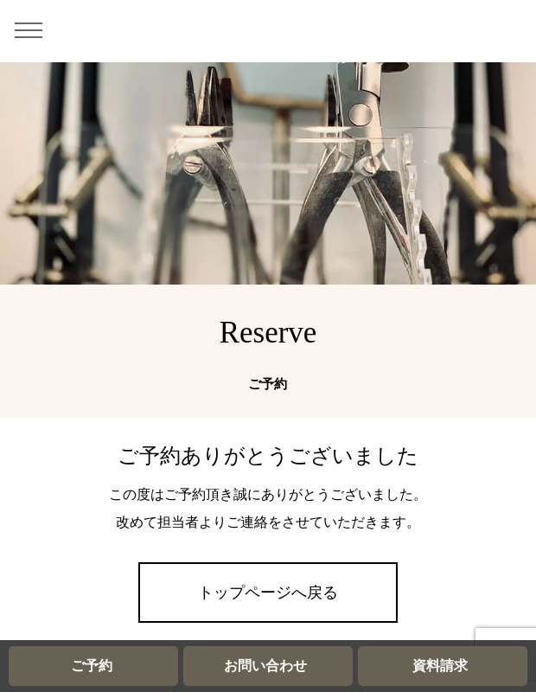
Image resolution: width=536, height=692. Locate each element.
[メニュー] (35, 29)
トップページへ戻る (268, 592)
